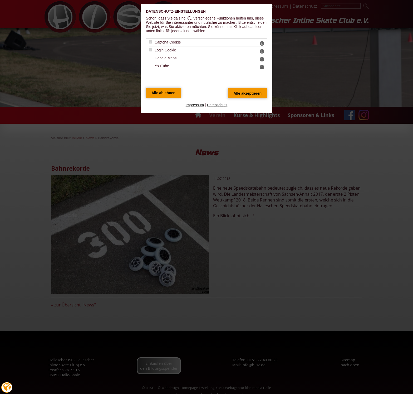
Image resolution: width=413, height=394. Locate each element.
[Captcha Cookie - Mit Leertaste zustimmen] (150, 42)
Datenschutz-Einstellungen (176, 11)
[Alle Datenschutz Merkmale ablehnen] (163, 93)
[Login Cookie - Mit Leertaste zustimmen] (150, 49)
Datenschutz (217, 105)
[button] (7, 387)
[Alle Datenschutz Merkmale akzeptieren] (247, 93)
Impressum (195, 105)
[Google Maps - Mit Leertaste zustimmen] (150, 57)
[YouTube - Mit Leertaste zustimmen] (150, 65)
